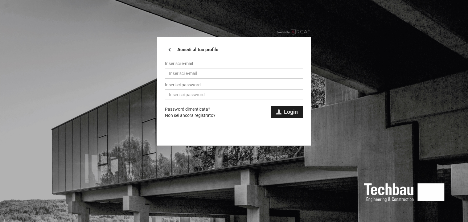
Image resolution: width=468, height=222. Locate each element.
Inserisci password (183, 84)
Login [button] (287, 112)
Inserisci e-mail (179, 63)
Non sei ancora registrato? (190, 115)
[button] (169, 49)
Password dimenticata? (187, 109)
